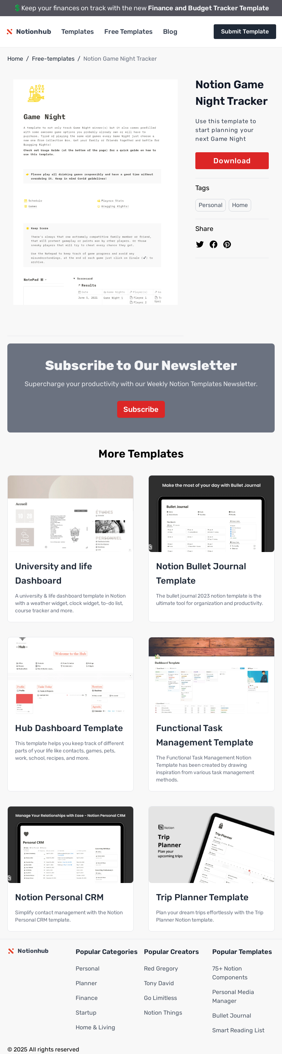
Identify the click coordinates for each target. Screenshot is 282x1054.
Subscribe (141, 409)
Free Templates (128, 32)
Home (15, 58)
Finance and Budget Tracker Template (208, 8)
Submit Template (245, 31)
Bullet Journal (231, 1015)
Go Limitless (160, 997)
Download (232, 160)
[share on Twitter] (200, 244)
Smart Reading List (238, 1030)
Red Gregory (161, 968)
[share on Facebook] (213, 244)
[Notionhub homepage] (28, 31)
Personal (211, 205)
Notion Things (163, 1012)
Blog (170, 32)
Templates (77, 32)
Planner (86, 983)
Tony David (159, 983)
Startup (86, 1012)
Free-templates (53, 58)
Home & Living (95, 1027)
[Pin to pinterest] (227, 244)
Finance (87, 997)
